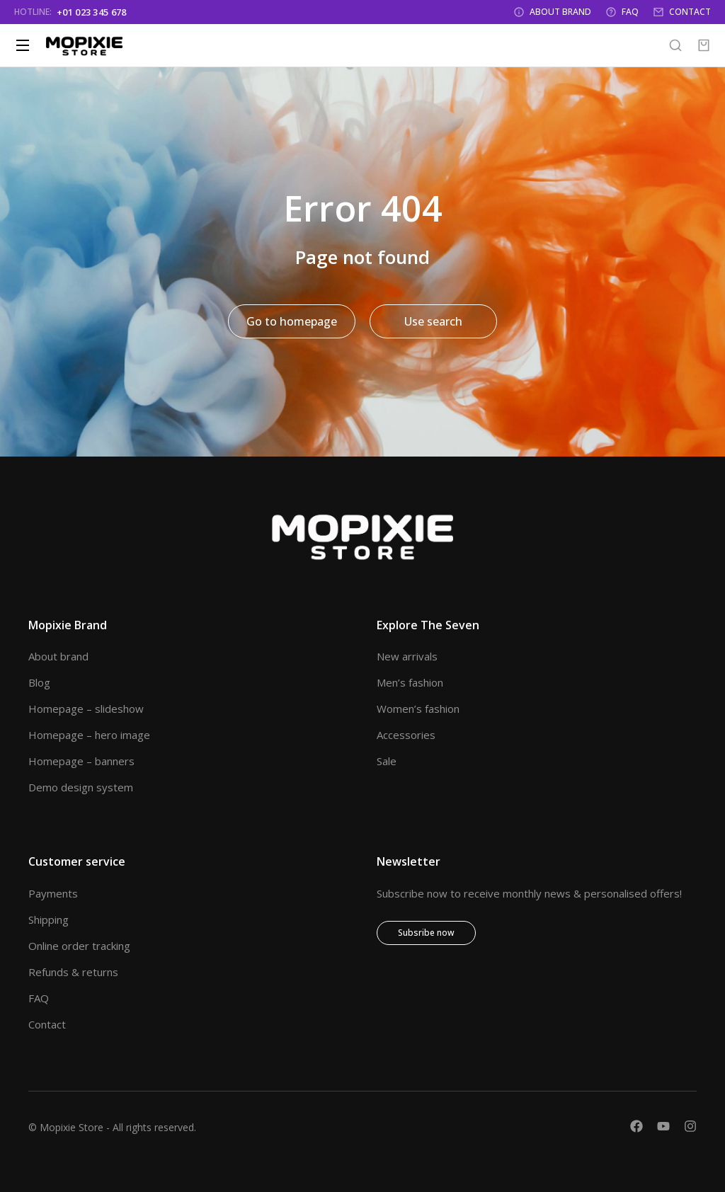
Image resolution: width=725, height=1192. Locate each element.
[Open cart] (704, 45)
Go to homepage (291, 321)
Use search (433, 321)
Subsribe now (426, 933)
